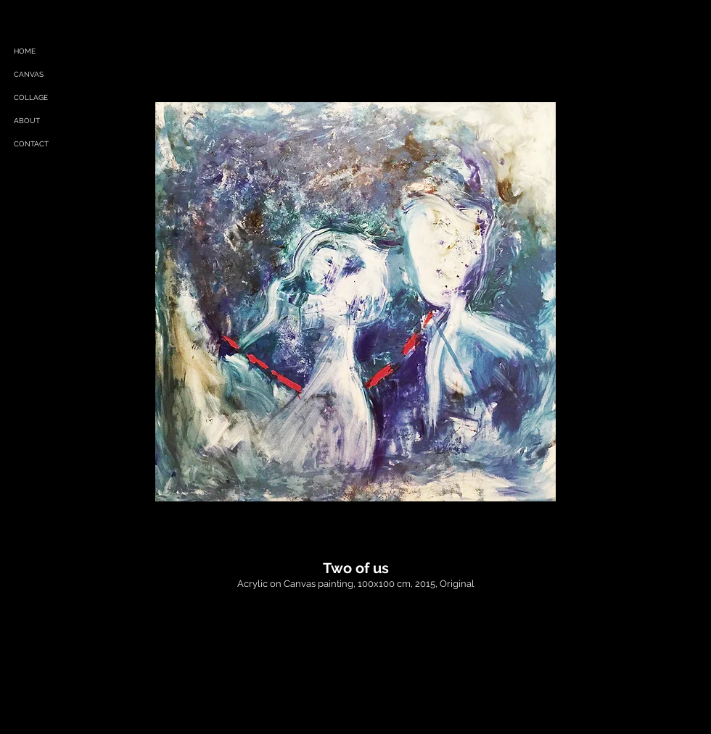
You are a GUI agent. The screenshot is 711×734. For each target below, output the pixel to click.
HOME (25, 51)
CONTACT (31, 144)
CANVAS (29, 74)
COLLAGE (31, 97)
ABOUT (27, 121)
